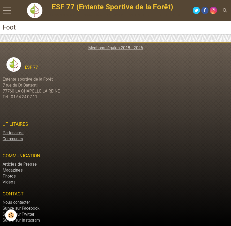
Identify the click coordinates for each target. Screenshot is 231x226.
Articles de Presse (20, 164)
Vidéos (9, 182)
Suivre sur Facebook (21, 208)
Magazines (13, 170)
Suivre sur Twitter (18, 214)
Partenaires (13, 132)
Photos (9, 176)
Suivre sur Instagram (21, 220)
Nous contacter (16, 202)
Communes (13, 138)
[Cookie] (11, 215)
